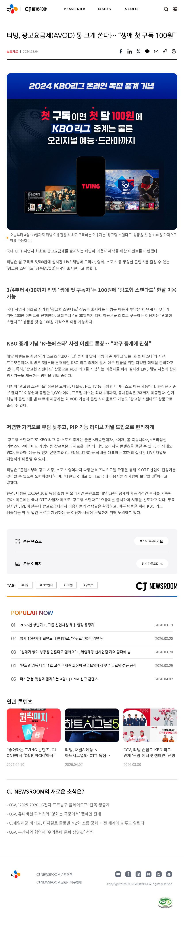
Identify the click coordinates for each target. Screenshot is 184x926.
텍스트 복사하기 (149, 541)
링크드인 (138, 874)
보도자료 (12, 51)
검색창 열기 (166, 9)
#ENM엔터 (46, 585)
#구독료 (89, 585)
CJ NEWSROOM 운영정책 (54, 874)
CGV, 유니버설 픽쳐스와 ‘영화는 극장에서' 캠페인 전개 (55, 814)
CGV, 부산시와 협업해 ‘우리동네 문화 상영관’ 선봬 (51, 832)
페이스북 (128, 874)
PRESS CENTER (74, 9)
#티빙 (25, 585)
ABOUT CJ (131, 9)
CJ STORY (104, 9)
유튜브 (118, 874)
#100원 (68, 585)
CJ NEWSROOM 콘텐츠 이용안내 (59, 882)
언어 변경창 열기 (175, 9)
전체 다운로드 (150, 563)
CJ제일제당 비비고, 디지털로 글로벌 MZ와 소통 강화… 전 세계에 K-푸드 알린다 (76, 823)
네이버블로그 (149, 874)
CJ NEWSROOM (12, 9)
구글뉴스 (159, 874)
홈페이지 (169, 874)
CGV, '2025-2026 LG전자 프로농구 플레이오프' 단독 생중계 (59, 805)
